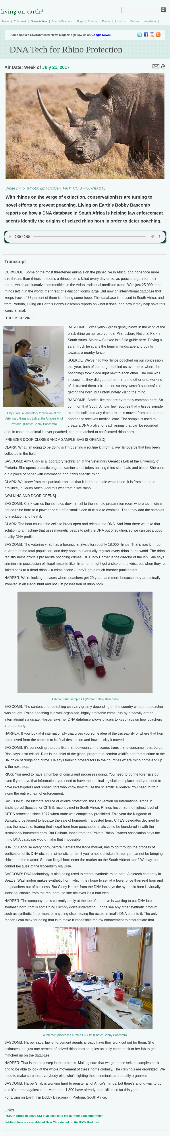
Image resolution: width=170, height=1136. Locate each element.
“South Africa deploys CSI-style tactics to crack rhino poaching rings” (54, 1115)
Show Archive (39, 21)
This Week (20, 21)
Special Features (62, 21)
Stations (92, 21)
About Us (120, 21)
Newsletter (149, 21)
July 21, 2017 (56, 67)
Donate (134, 21)
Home (5, 21)
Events (106, 21)
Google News (100, 35)
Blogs (79, 21)
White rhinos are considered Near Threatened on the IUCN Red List (52, 1122)
